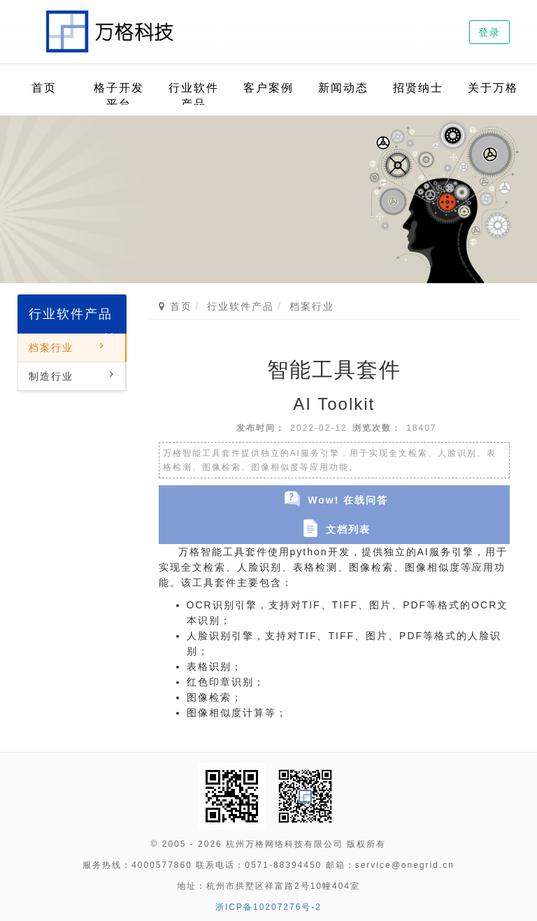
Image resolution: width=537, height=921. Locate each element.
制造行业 (51, 376)
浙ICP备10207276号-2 (268, 907)
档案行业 (51, 347)
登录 (489, 32)
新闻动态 (343, 88)
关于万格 (493, 88)
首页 (44, 88)
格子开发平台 (119, 96)
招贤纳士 (418, 88)
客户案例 (268, 88)
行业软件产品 (194, 96)
